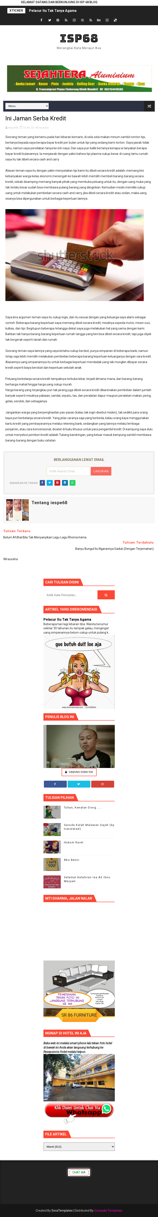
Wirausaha (42, 127)
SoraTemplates (62, 1210)
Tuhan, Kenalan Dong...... (83, 807)
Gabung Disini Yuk (79, 772)
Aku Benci (72, 859)
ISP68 (79, 38)
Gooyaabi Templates (108, 1210)
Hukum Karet (74, 842)
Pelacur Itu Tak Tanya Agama (53, 11)
